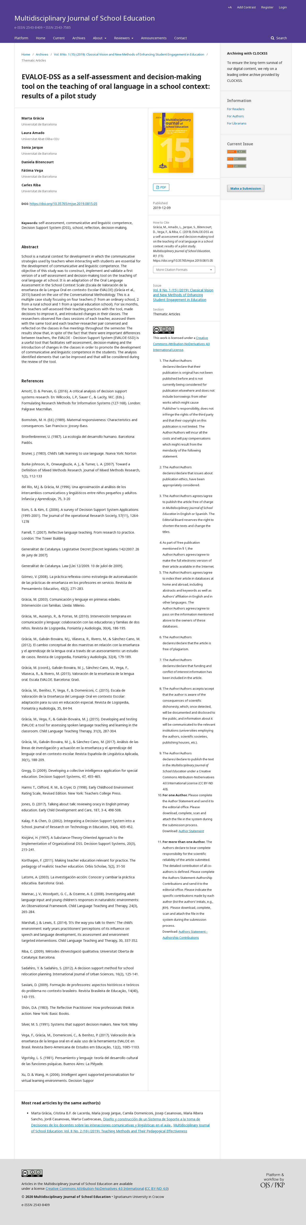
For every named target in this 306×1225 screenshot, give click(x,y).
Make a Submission (245, 188)
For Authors (235, 116)
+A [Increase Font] (230, 7)
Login (283, 7)
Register (267, 7)
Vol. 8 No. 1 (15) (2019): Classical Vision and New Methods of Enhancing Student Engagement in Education (129, 54)
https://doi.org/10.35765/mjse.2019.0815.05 (63, 203)
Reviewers (122, 38)
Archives (78, 38)
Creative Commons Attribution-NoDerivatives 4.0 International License (181, 344)
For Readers (236, 109)
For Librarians (236, 123)
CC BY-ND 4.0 (156, 1188)
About (98, 38)
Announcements (154, 38)
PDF (163, 187)
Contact (180, 38)
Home (40, 38)
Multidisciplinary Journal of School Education (84, 18)
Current (59, 38)
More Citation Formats (172, 269)
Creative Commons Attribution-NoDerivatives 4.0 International (95, 1188)
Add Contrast (246, 7)
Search (281, 38)
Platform (21, 38)
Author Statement (191, 831)
